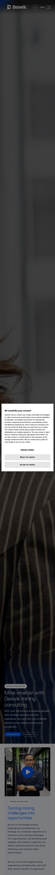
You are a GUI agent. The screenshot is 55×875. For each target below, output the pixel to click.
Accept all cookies (27, 465)
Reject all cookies (27, 457)
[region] (27, 437)
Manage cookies (27, 450)
